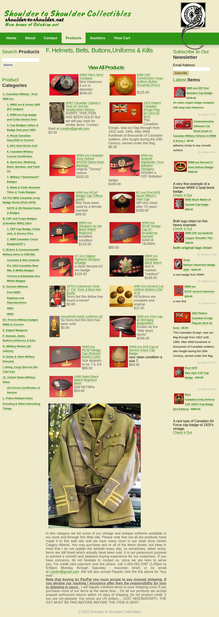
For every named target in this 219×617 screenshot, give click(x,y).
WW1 (10, 308)
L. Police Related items (18, 398)
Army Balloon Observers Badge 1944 (199, 265)
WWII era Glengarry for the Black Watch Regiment (90, 228)
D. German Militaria (15, 286)
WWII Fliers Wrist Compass (91, 76)
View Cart (122, 38)
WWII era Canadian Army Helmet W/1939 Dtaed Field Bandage (90, 160)
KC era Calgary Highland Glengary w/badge (87, 259)
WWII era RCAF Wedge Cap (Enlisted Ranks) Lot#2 (91, 352)
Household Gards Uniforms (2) (81, 316)
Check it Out (209, 114)
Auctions (97, 38)
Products (73, 38)
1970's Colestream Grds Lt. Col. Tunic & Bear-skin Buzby (84, 290)
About (30, 38)
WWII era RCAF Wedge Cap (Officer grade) (89, 196)
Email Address (184, 65)
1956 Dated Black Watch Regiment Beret (86, 380)
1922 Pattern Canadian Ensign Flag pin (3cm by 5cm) (152, 109)
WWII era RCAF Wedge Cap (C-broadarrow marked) (151, 229)
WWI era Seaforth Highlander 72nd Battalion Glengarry (152, 162)
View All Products (106, 67)
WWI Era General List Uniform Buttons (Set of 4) (149, 290)
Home (11, 38)
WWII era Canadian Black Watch (153, 259)
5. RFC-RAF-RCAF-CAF (22, 145)
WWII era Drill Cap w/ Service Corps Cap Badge (143, 350)
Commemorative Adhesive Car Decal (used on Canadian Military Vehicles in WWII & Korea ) (194, 131)
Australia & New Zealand (23, 260)
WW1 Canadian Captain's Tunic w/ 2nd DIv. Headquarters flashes (83, 106)
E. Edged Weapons (15, 330)
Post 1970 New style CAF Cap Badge (197, 373)
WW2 (10, 314)
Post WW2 (14, 292)
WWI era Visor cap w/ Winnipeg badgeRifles (150, 320)
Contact (50, 38)
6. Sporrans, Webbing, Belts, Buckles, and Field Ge (23, 166)
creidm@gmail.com (74, 128)
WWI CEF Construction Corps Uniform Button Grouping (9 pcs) (150, 80)
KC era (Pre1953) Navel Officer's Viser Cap (148, 196)
